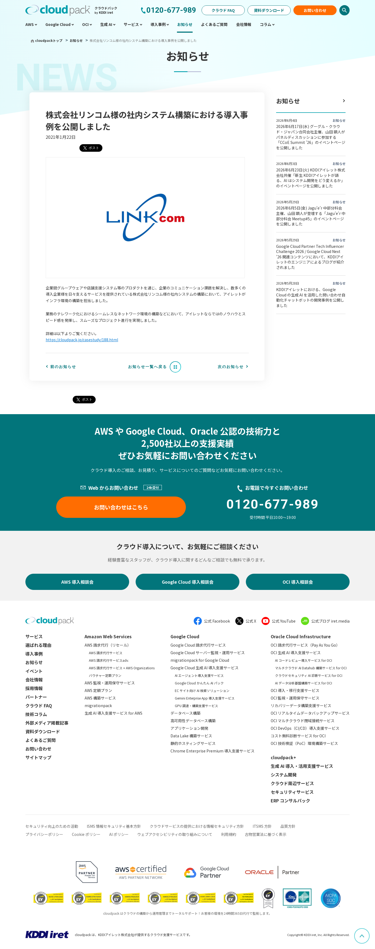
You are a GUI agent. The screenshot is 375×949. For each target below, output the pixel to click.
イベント (34, 671)
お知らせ (76, 40)
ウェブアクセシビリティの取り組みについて (174, 834)
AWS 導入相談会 (77, 582)
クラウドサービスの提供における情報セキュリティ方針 (197, 826)
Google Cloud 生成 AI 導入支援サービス (204, 667)
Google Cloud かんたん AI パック (199, 683)
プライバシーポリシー (44, 834)
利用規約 (228, 834)
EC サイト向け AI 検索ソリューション (202, 690)
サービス (34, 636)
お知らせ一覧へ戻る (147, 366)
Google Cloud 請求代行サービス (198, 645)
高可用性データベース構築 (193, 720)
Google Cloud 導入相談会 (187, 582)
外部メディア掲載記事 (46, 723)
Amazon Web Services (108, 636)
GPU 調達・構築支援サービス (196, 705)
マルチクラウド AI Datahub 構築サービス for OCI (311, 668)
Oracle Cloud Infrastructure (301, 636)
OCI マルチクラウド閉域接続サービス (302, 720)
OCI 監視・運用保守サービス (295, 698)
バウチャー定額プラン (105, 675)
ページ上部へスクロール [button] (369, 932)
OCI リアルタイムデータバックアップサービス (310, 713)
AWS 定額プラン (98, 690)
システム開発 (284, 774)
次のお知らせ (231, 366)
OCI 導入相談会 (298, 582)
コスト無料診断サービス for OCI (298, 735)
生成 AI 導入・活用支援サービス (302, 766)
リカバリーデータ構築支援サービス (301, 705)
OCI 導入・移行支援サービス (295, 690)
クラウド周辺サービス (292, 783)
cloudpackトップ (48, 40)
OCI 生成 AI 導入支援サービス (296, 652)
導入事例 (34, 653)
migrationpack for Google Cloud (199, 660)
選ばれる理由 (38, 645)
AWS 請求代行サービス (105, 652)
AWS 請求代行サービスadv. (109, 660)
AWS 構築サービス (100, 698)
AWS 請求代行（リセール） (108, 645)
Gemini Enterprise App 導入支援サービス (205, 698)
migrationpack (98, 705)
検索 (344, 10)
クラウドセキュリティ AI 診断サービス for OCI (308, 675)
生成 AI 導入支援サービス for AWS (113, 713)
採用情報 (34, 688)
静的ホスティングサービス (193, 743)
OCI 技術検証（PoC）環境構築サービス (304, 743)
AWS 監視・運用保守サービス (110, 682)
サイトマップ (38, 757)
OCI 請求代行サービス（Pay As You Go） (305, 645)
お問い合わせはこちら (121, 507)
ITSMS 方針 (262, 826)
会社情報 (34, 679)
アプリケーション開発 (189, 728)
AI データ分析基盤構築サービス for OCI (303, 683)
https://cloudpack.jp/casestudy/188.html (82, 339)
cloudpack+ (283, 757)
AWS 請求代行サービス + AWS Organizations (122, 668)
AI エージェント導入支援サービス (199, 675)
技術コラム (36, 714)
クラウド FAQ (223, 10)
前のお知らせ (63, 366)
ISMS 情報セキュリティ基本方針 (114, 826)
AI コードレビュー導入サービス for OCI (303, 660)
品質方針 (288, 826)
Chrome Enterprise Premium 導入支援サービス (212, 751)
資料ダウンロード (269, 10)
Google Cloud (184, 636)
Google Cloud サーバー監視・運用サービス (207, 652)
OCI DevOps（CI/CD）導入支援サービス (305, 728)
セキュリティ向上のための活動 (51, 826)
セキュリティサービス (292, 792)
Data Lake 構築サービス (191, 735)
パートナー (36, 697)
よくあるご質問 (40, 740)
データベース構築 (185, 713)
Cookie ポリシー (86, 834)
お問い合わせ (315, 10)
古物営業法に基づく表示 (265, 834)
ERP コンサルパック (290, 800)
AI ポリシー (119, 834)
